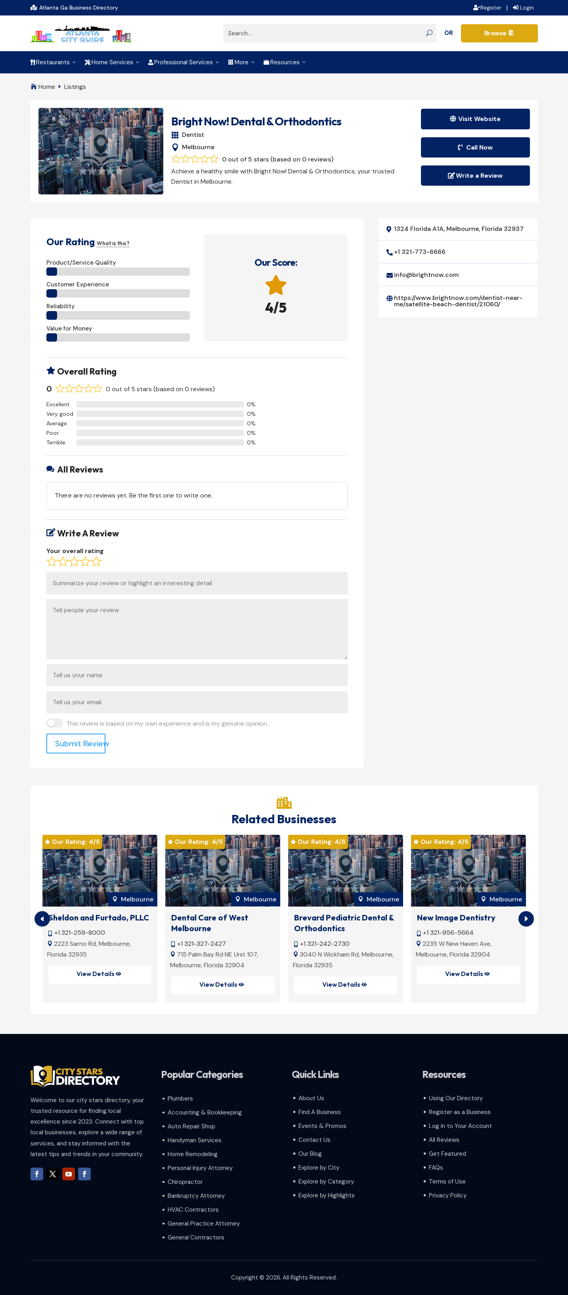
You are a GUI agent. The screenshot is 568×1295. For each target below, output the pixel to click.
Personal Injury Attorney (200, 1168)
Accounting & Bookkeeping (205, 1112)
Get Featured (447, 1154)
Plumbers (180, 1099)
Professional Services (184, 62)
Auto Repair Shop (191, 1126)
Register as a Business (460, 1112)
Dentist (193, 135)
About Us (311, 1098)
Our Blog (310, 1154)
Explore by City (318, 1168)
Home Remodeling (193, 1154)
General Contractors (196, 1237)
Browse (499, 33)
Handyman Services (195, 1140)
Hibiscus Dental (76, 917)
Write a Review (479, 175)
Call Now (479, 147)
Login (527, 7)
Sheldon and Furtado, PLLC (221, 917)
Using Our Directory (456, 1098)
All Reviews (444, 1140)
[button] (526, 918)
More (242, 62)
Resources (285, 62)
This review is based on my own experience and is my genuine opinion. (167, 723)
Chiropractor (185, 1182)
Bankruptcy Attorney (196, 1196)
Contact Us (314, 1140)
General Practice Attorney (204, 1224)
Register (490, 7)
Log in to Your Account (460, 1126)
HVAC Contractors (193, 1210)
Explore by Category (326, 1181)
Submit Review (80, 743)
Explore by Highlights (326, 1195)
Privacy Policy (448, 1195)
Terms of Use (447, 1181)
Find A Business (319, 1112)
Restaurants (54, 62)
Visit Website (479, 119)
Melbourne (198, 147)
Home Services (112, 62)
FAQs (436, 1168)
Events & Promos (322, 1126)
